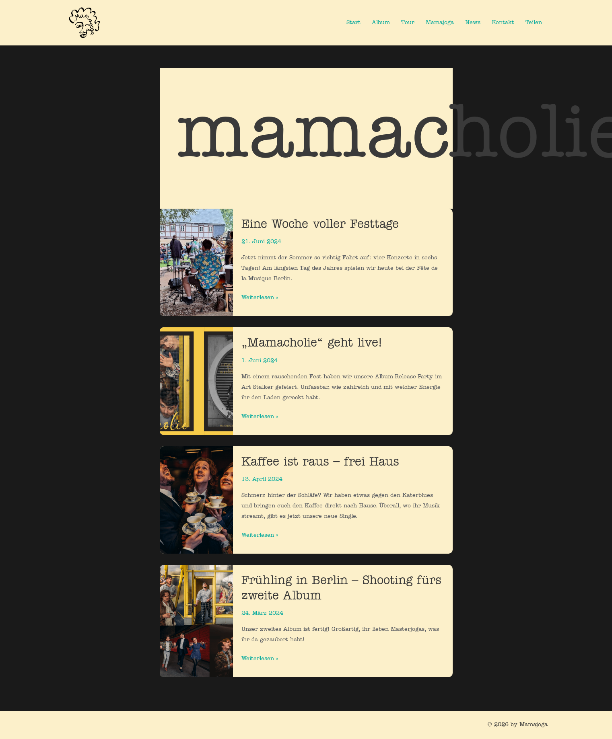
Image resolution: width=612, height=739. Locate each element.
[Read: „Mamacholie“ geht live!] (196, 381)
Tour (407, 23)
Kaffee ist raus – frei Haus (320, 462)
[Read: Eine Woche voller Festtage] (196, 262)
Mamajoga (440, 23)
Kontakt (503, 23)
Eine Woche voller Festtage (320, 224)
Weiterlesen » (259, 297)
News (472, 23)
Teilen (533, 23)
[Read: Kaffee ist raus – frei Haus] (196, 500)
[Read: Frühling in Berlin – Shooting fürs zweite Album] (196, 621)
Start (353, 23)
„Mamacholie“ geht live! (311, 343)
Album (381, 23)
